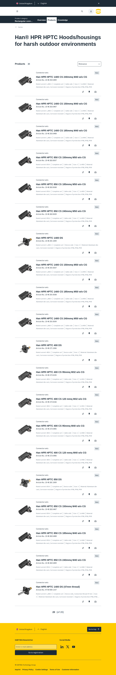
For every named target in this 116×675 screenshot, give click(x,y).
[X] (67, 646)
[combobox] (88, 64)
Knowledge (63, 20)
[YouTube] (73, 646)
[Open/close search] (82, 11)
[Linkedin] (61, 646)
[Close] (98, 3)
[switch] (84, 91)
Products (52, 20)
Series (19, 27)
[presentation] (42, 3)
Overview (41, 20)
